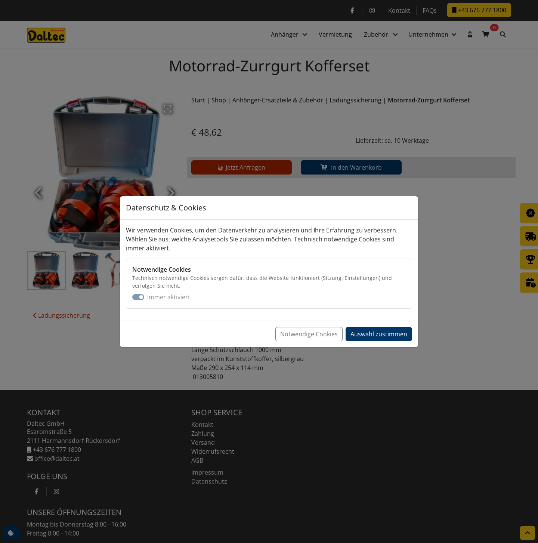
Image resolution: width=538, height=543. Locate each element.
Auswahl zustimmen (378, 334)
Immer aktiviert (168, 297)
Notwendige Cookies (309, 334)
